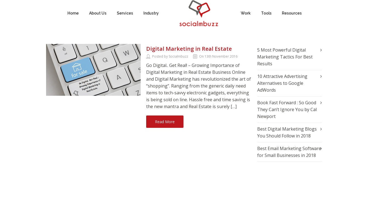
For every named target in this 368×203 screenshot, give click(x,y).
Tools (266, 13)
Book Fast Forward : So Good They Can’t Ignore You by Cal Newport (287, 109)
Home (73, 13)
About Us (97, 13)
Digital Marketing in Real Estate (189, 48)
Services (125, 13)
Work (246, 13)
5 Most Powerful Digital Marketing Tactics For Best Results (285, 57)
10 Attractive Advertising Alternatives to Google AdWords (282, 83)
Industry (151, 13)
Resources (292, 13)
